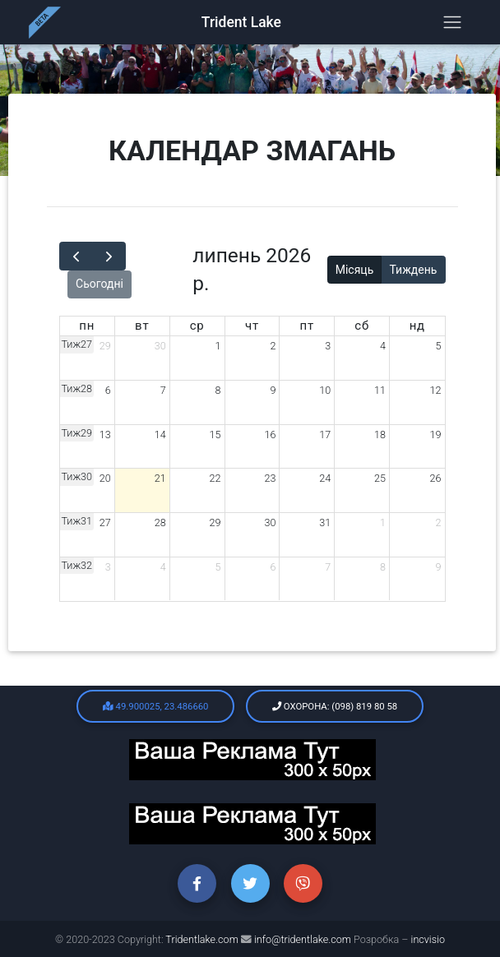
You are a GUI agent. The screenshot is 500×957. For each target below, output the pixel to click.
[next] (109, 256)
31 (325, 522)
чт (252, 325)
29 (105, 346)
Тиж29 (77, 433)
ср (197, 325)
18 (380, 434)
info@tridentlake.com (302, 939)
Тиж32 (77, 565)
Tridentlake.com (203, 939)
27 (105, 522)
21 (160, 478)
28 (160, 522)
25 (380, 478)
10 (325, 390)
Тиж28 (77, 388)
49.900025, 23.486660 (156, 706)
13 (105, 434)
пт (307, 325)
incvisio (428, 939)
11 (380, 390)
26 (436, 478)
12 (436, 390)
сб (361, 325)
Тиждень (413, 269)
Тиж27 (77, 344)
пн (87, 325)
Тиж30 (77, 476)
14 (160, 434)
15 (215, 434)
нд (417, 325)
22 (215, 478)
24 (325, 478)
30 (160, 346)
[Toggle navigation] (452, 25)
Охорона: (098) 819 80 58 (334, 706)
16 (269, 434)
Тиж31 (77, 521)
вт (142, 325)
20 (105, 478)
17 (325, 434)
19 (436, 434)
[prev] (76, 256)
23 (269, 478)
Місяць (355, 269)
